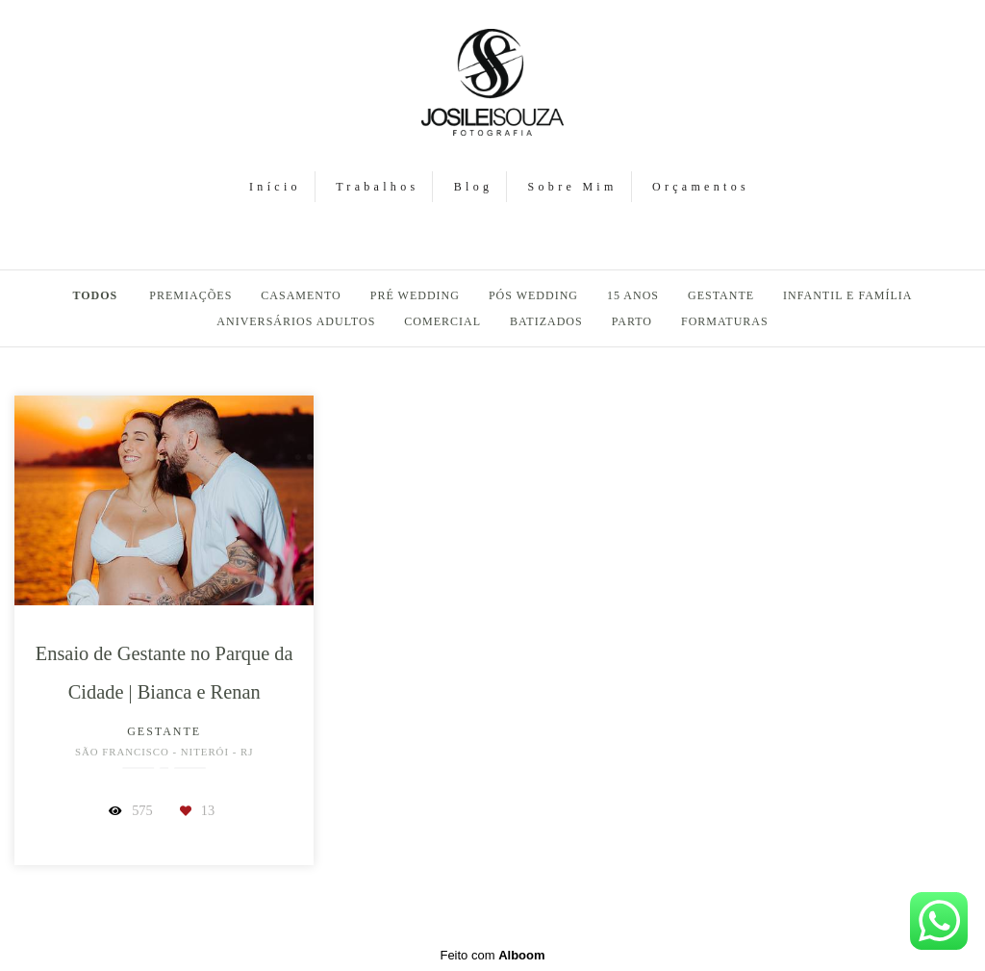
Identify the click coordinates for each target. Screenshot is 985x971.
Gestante (721, 295)
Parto (632, 321)
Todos (95, 295)
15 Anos (633, 295)
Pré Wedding (415, 295)
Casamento (301, 295)
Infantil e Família (847, 295)
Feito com (492, 955)
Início (275, 186)
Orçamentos (700, 186)
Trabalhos (377, 186)
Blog (473, 186)
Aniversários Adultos (295, 321)
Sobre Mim (573, 186)
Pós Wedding (533, 295)
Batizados (546, 321)
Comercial (442, 321)
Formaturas (725, 321)
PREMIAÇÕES (190, 295)
